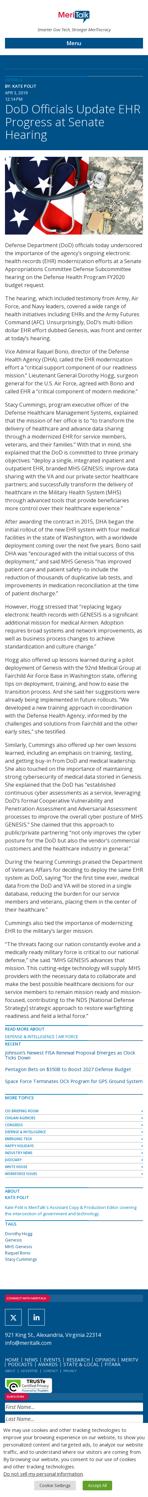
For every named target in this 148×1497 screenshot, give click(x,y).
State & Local (81, 1364)
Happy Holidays (19, 1146)
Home (12, 1359)
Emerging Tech (18, 1139)
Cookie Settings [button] (55, 1485)
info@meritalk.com (28, 1343)
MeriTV (129, 1359)
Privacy (69, 1371)
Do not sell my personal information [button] (43, 1473)
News (31, 1359)
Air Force (68, 1037)
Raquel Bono (18, 1253)
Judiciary (13, 1159)
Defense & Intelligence (30, 1037)
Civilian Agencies (20, 1118)
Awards (48, 1364)
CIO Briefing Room (21, 1111)
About (10, 1371)
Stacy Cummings (21, 1259)
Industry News (19, 1152)
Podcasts (20, 1364)
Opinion (105, 1359)
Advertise (29, 1371)
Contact (50, 1371)
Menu (74, 43)
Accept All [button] (97, 1485)
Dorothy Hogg (18, 1234)
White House (16, 1166)
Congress (14, 1125)
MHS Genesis (18, 1246)
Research (78, 1359)
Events (52, 1359)
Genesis (13, 1240)
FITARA (112, 1364)
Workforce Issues (21, 1173)
